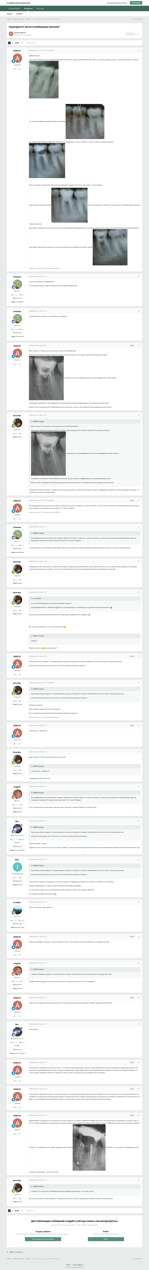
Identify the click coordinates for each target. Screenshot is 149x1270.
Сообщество (28, 9)
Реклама (41, 8)
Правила (19, 14)
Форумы (9, 14)
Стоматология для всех (19, 2)
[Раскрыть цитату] (32, 421)
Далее (17, 43)
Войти (106, 1239)
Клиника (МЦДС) (14, 8)
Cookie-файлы (78, 1265)
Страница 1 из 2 (31, 43)
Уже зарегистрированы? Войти (117, 3)
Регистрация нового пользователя (43, 1239)
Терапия (28, 35)
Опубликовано (38, 50)
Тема (68, 1265)
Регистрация (136, 3)
